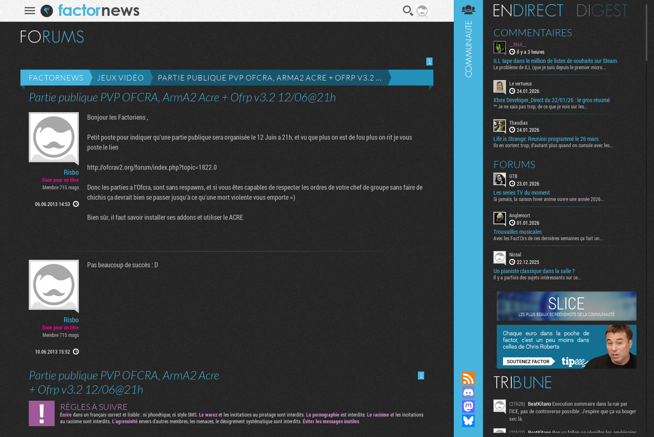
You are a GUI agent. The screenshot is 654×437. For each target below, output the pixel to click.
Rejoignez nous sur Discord (468, 392)
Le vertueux (520, 83)
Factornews (56, 77)
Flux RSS (468, 378)
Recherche (408, 11)
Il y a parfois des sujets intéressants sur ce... (537, 277)
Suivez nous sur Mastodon (468, 406)
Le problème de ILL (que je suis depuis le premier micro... (549, 67)
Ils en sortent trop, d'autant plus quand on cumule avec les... (553, 145)
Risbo (71, 172)
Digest (602, 10)
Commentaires (532, 32)
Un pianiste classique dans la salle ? (534, 271)
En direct (528, 10)
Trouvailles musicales (517, 232)
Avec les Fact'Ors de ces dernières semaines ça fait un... (548, 238)
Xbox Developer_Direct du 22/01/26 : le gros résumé (551, 100)
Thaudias (518, 122)
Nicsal (515, 254)
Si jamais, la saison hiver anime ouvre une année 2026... (548, 199)
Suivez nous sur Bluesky (468, 420)
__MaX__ (518, 44)
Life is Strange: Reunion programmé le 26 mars (546, 139)
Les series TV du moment (521, 192)
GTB (513, 176)
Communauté (468, 178)
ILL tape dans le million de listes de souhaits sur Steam (555, 61)
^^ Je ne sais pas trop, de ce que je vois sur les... (540, 106)
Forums (514, 164)
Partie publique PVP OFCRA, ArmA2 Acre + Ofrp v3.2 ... (270, 77)
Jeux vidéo (120, 77)
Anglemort (519, 215)
